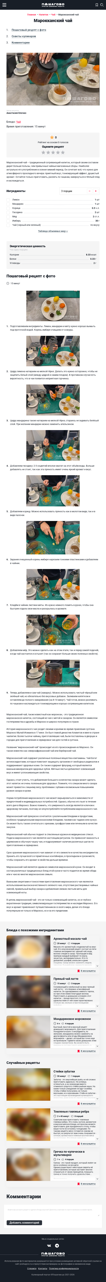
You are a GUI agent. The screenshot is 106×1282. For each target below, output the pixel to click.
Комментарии (21, 42)
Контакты (42, 1268)
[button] (53, 231)
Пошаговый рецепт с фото (29, 29)
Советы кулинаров (24, 36)
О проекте (31, 1268)
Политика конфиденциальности (64, 1268)
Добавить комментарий (24, 1222)
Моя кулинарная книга (97, 4)
